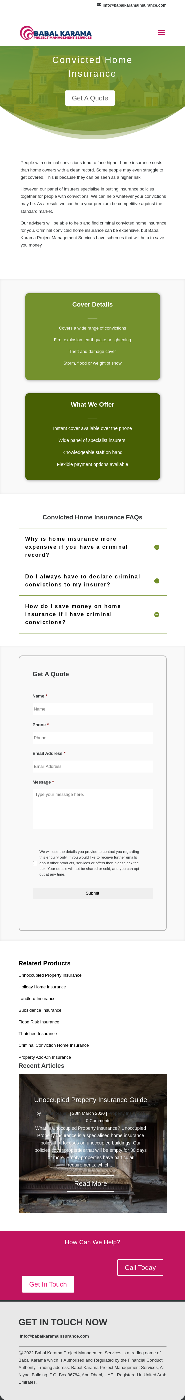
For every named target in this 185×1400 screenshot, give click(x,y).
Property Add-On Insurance (45, 1057)
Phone (41, 724)
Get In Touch (48, 1284)
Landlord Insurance (37, 998)
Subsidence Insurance (40, 1010)
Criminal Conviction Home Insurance (54, 1045)
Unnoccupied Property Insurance (50, 975)
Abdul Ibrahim (55, 1113)
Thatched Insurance (38, 1033)
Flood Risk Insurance (39, 1021)
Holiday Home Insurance (42, 986)
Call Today (140, 1267)
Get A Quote (90, 98)
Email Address (49, 753)
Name (40, 695)
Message (43, 782)
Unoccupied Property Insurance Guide (90, 1099)
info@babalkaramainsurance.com (54, 1336)
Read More (90, 1183)
